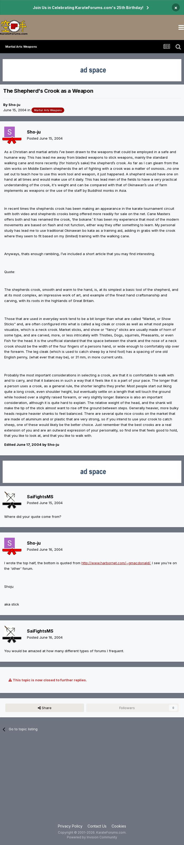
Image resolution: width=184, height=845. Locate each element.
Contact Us (97, 826)
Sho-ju (14, 105)
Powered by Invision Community (92, 837)
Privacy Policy (70, 826)
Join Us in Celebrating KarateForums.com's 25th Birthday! (88, 7)
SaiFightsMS (40, 496)
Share (45, 708)
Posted (45, 138)
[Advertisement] (92, 781)
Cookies (119, 826)
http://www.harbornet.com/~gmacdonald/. (116, 563)
